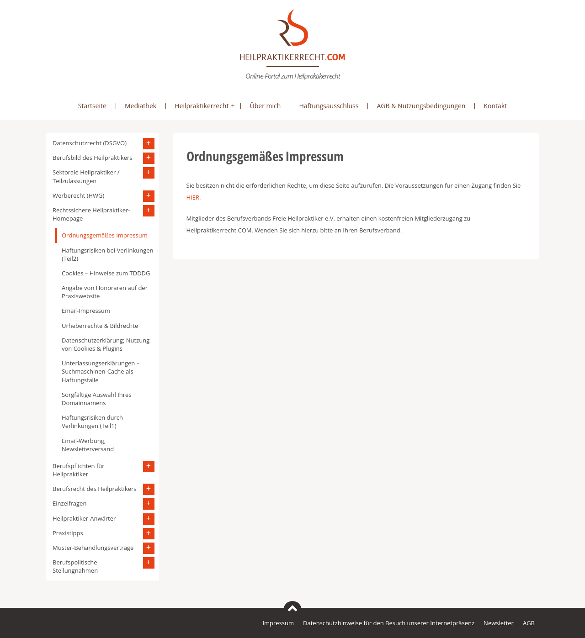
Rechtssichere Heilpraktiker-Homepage (91, 214)
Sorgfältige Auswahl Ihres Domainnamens (97, 398)
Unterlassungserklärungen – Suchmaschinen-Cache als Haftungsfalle (100, 371)
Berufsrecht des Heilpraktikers (95, 489)
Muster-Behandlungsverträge (93, 547)
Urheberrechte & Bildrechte (100, 326)
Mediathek (140, 105)
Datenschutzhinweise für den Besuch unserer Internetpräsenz (388, 623)
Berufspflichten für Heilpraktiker (79, 470)
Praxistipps (68, 533)
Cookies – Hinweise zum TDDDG (106, 273)
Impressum (278, 623)
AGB (529, 623)
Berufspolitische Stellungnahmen (75, 566)
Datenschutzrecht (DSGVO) (90, 143)
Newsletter (499, 623)
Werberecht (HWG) (78, 195)
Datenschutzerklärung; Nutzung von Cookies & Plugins (105, 344)
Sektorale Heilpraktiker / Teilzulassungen (86, 176)
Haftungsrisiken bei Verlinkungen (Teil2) (107, 254)
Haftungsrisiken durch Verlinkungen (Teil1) (92, 421)
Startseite (92, 105)
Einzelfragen (69, 503)
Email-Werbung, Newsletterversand (88, 445)
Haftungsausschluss (328, 105)
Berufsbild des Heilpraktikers (93, 157)
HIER (192, 197)
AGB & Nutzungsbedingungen (421, 105)
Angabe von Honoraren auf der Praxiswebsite (105, 292)
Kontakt (495, 105)
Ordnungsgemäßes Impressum (105, 235)
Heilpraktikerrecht (202, 105)
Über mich (265, 105)
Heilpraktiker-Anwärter (84, 518)
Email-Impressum (86, 310)
